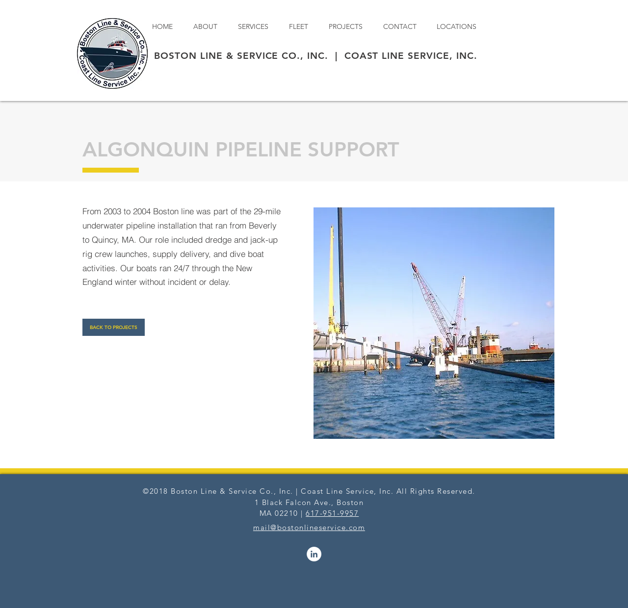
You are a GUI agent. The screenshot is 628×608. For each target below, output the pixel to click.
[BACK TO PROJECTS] (113, 327)
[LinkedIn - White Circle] (314, 554)
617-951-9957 (332, 513)
